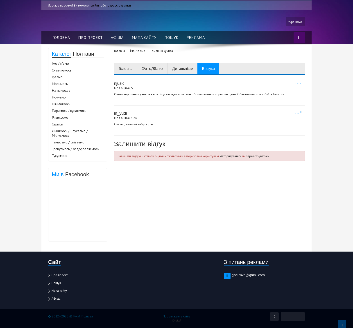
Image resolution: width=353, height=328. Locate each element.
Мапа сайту (144, 37)
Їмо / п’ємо (60, 63)
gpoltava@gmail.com (248, 274)
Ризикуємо (60, 117)
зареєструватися (119, 5)
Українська (295, 22)
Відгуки (208, 68)
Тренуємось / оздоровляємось (75, 149)
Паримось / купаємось (69, 110)
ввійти (95, 5)
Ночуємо (59, 97)
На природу (61, 90)
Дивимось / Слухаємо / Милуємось (70, 133)
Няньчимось (61, 104)
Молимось (60, 83)
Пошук (171, 37)
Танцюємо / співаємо (68, 142)
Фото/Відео (152, 68)
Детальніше (182, 68)
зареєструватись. (257, 156)
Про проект (90, 37)
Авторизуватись (230, 156)
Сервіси (57, 124)
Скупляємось (61, 70)
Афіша (117, 37)
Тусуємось (60, 155)
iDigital (176, 320)
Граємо (57, 77)
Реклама (195, 37)
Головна (61, 37)
